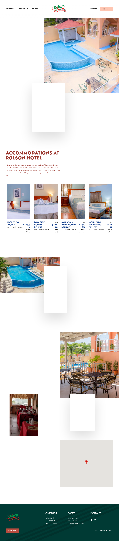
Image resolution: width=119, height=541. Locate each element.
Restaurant (23, 9)
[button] (86, 462)
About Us (34, 9)
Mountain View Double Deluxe (69, 225)
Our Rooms (10, 9)
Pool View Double (13, 223)
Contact (93, 9)
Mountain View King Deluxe (95, 225)
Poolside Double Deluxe (39, 225)
